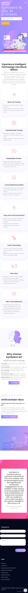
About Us (3, 563)
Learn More (14, 383)
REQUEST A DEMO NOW (9, 417)
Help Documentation (6, 570)
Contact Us (4, 565)
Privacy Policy (4, 577)
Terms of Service (5, 579)
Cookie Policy (4, 572)
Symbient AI (5, 2)
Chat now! (5, 23)
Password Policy (5, 575)
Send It (20, 550)
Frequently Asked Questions (8, 568)
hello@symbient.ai (22, 591)
